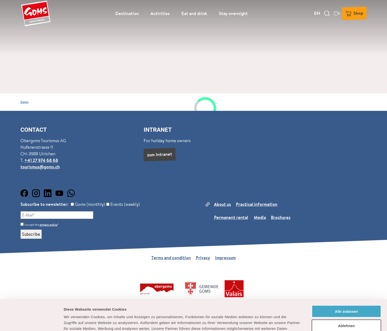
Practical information (256, 204)
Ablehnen (346, 297)
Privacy (203, 258)
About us (222, 204)
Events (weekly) (123, 204)
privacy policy (48, 225)
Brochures (280, 217)
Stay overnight (233, 13)
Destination (127, 13)
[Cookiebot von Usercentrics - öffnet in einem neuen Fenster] (31, 321)
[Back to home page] (35, 13)
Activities (160, 13)
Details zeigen (258, 321)
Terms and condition (171, 258)
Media (260, 217)
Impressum (225, 258)
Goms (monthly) (88, 204)
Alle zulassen (346, 282)
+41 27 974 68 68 (41, 160)
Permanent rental (231, 217)
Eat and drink (194, 13)
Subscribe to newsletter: (44, 204)
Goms (24, 102)
